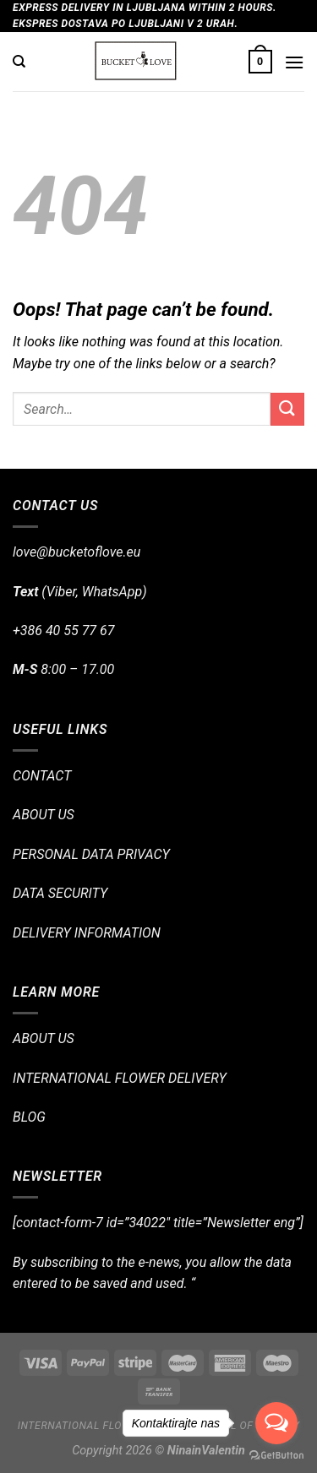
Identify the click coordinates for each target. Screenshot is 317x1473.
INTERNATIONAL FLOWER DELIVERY (120, 1078)
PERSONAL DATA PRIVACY (91, 854)
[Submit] (287, 409)
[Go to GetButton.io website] (276, 1455)
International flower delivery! (108, 1426)
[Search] (19, 62)
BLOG (29, 1117)
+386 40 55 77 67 (63, 630)
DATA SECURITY (60, 893)
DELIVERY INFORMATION (87, 933)
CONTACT (42, 776)
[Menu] (294, 62)
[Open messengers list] (276, 1423)
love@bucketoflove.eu (76, 552)
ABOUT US (43, 815)
